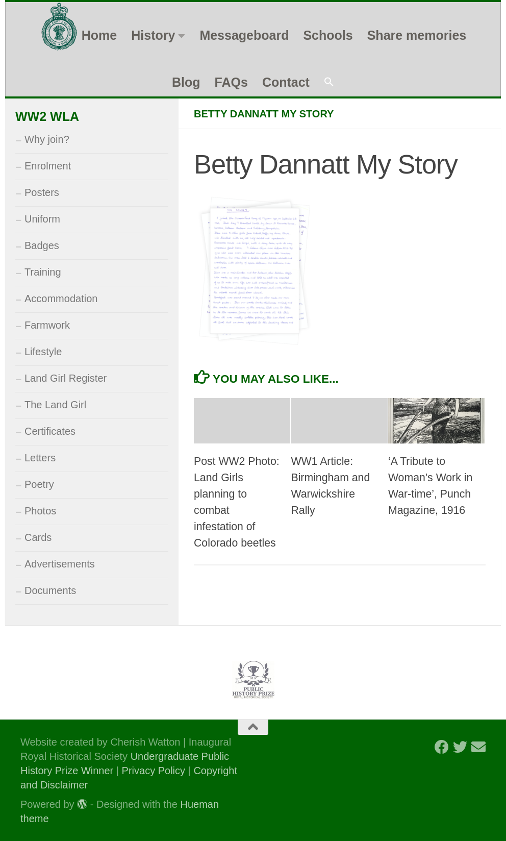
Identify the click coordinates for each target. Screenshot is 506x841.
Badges (41, 245)
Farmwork (47, 325)
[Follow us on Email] (478, 747)
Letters (40, 457)
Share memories (417, 35)
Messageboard (244, 35)
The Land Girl (55, 404)
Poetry (39, 484)
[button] (329, 82)
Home (99, 35)
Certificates (49, 431)
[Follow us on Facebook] (442, 747)
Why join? (46, 139)
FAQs (231, 82)
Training (42, 272)
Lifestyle (43, 351)
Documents (50, 590)
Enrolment (47, 165)
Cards (38, 537)
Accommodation (60, 298)
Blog (186, 82)
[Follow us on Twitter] (460, 747)
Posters (41, 192)
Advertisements (59, 564)
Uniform (42, 219)
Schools (327, 35)
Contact (286, 82)
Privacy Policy (153, 770)
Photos (40, 510)
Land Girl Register (65, 378)
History (153, 35)
